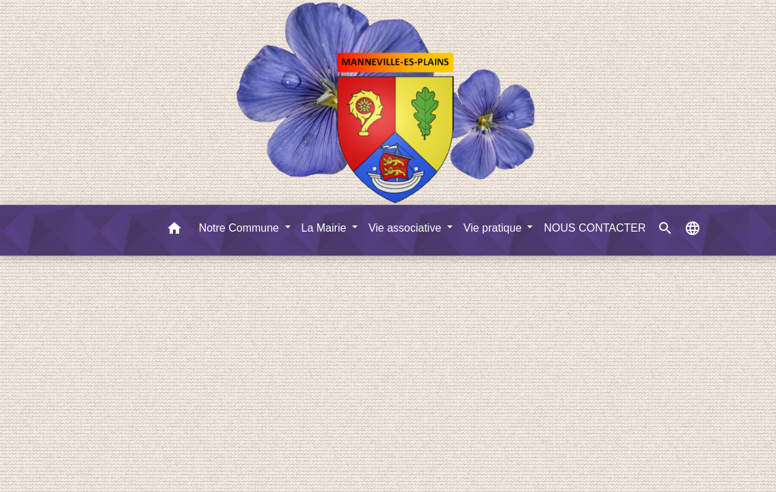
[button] (174, 231)
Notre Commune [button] (240, 228)
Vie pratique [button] (494, 228)
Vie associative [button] (406, 228)
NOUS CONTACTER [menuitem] (594, 228)
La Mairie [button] (325, 228)
